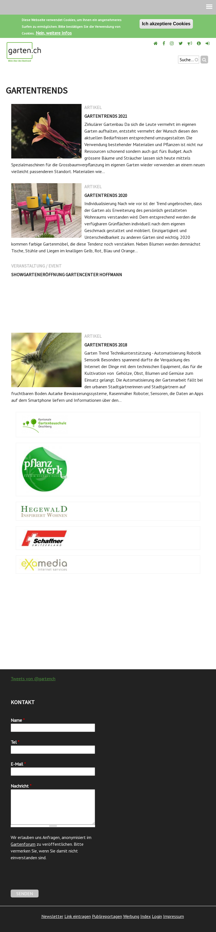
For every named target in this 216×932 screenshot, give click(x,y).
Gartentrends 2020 (105, 195)
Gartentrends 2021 (105, 116)
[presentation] (53, 879)
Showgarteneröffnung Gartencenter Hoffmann (66, 274)
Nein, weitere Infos (54, 33)
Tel (15, 742)
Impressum (173, 916)
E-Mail (18, 764)
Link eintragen (77, 916)
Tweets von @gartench (33, 678)
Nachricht (21, 786)
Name (18, 720)
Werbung (131, 916)
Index (145, 916)
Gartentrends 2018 (105, 345)
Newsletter (52, 916)
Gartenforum (23, 844)
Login (157, 916)
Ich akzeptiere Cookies (166, 23)
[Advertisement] (108, 624)
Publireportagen (107, 916)
